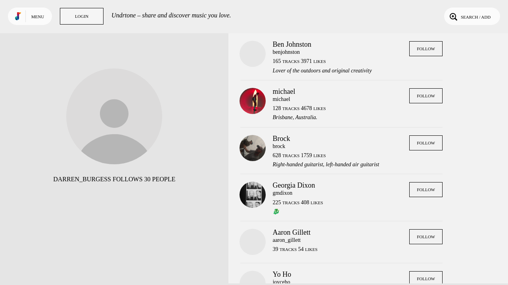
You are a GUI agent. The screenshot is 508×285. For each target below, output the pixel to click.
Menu (37, 16)
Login (81, 16)
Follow (426, 48)
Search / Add (469, 16)
